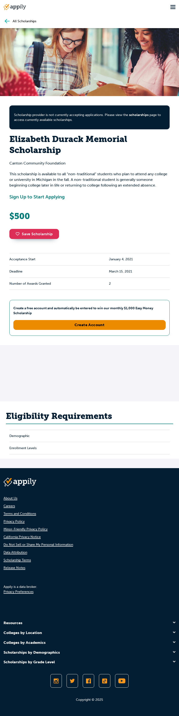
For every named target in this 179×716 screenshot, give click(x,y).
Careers (9, 506)
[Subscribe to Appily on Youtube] (122, 681)
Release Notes (14, 568)
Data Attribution (15, 552)
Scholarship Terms (17, 560)
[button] (19, 234)
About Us (10, 498)
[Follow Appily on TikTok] (104, 681)
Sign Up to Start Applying (37, 197)
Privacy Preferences (19, 592)
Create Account (90, 325)
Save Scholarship (34, 234)
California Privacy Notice (22, 537)
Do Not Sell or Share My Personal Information (38, 545)
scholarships (139, 115)
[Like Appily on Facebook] (88, 681)
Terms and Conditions (20, 514)
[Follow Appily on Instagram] (56, 681)
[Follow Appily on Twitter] (72, 681)
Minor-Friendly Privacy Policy (26, 529)
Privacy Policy (14, 521)
